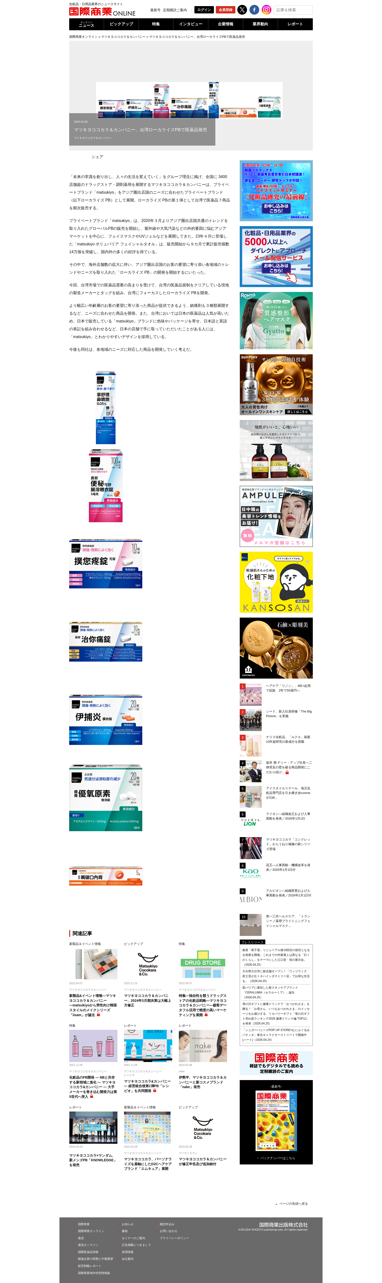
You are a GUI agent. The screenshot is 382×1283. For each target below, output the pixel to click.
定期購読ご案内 (175, 10)
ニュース (86, 24)
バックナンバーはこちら (277, 1158)
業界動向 (260, 24)
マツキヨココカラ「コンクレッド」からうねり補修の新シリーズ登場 (288, 844)
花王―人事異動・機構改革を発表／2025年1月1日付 (288, 867)
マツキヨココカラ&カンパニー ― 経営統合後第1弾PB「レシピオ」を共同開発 (147, 1086)
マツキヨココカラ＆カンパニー (123, 37)
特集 (156, 24)
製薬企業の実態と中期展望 (95, 1258)
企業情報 (225, 24)
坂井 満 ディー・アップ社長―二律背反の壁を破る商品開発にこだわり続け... (289, 767)
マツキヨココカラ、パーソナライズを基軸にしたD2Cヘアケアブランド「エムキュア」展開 (148, 1164)
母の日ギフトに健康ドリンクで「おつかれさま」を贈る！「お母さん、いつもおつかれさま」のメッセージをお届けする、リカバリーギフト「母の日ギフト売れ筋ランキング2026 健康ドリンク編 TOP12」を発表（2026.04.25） (276, 1013)
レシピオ (129, 1074)
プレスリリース (252, 942)
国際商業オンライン (83, 37)
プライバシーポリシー (174, 1238)
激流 (81, 1238)
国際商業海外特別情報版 (94, 1273)
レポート (295, 24)
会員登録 (225, 10)
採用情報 (128, 1252)
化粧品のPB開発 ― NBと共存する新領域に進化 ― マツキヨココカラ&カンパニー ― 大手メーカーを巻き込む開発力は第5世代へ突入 (93, 1086)
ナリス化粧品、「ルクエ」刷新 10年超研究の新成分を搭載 (289, 739)
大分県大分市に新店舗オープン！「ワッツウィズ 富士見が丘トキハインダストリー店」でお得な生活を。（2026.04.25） (276, 976)
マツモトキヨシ (188, 1153)
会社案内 (128, 1258)
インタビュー (190, 24)
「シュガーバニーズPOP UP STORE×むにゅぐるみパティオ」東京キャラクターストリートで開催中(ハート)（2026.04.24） (276, 1035)
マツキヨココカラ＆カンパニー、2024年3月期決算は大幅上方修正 (147, 1000)
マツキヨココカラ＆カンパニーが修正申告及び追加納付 (203, 1161)
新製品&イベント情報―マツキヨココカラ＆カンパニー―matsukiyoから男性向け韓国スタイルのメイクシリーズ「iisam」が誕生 (93, 1005)
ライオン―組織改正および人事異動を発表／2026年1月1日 (288, 816)
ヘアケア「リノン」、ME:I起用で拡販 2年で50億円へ (288, 688)
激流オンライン (88, 1244)
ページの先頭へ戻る (293, 1203)
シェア (97, 157)
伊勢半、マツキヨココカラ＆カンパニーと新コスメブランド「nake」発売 (203, 1082)
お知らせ (128, 1224)
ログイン (204, 10)
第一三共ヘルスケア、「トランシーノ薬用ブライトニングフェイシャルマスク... (288, 921)
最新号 (155, 10)
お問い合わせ (168, 1231)
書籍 (125, 1231)
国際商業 (84, 1224)
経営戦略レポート (89, 1265)
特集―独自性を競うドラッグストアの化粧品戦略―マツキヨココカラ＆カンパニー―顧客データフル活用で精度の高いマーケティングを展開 (203, 1005)
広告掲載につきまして (136, 1244)
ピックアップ (121, 24)
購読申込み (167, 1224)
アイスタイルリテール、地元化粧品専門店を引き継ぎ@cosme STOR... (288, 793)
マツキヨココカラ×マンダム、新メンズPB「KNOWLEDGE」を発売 (93, 1160)
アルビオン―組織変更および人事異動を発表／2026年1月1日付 (288, 893)
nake (182, 1071)
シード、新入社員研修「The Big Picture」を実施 (289, 714)
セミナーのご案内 (133, 1238)
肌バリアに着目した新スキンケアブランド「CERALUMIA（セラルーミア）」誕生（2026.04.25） (270, 992)
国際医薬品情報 (88, 1252)
